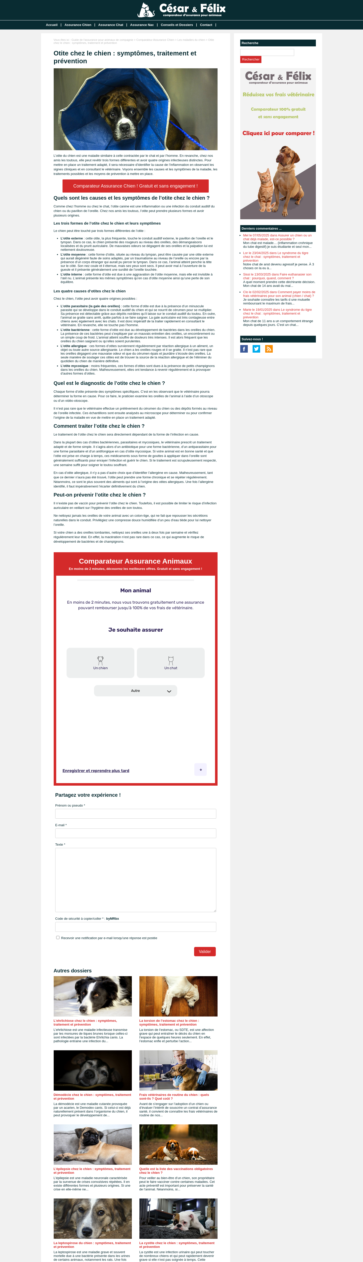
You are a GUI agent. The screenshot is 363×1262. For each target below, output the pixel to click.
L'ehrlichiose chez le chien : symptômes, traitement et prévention (85, 1022)
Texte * (60, 844)
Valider (205, 951)
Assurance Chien (78, 25)
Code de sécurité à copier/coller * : (87, 918)
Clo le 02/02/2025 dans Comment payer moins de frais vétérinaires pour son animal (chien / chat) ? (279, 294)
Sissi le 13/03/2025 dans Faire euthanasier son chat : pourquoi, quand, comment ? (277, 276)
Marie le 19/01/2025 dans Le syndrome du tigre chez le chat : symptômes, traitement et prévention (277, 313)
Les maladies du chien (191, 39)
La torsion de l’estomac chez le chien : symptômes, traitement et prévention (169, 1022)
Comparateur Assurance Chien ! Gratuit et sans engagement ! (135, 186)
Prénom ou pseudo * (70, 805)
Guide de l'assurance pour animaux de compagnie (102, 39)
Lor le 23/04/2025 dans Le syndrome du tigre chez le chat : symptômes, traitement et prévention (276, 256)
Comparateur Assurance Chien (155, 39)
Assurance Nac (142, 25)
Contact (206, 25)
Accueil (51, 25)
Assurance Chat (110, 25)
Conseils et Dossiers (177, 25)
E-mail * (61, 825)
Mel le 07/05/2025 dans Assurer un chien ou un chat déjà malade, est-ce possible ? (277, 237)
